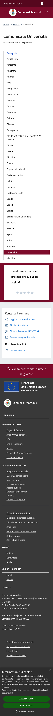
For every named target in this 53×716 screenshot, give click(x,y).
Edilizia (10, 118)
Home (6, 24)
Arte (9, 82)
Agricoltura (12, 59)
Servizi (10, 210)
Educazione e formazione (18, 513)
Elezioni (10, 124)
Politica (10, 181)
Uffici (9, 439)
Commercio (12, 94)
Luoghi (10, 575)
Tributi (10, 240)
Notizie (10, 553)
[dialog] (26, 692)
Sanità (10, 198)
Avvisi (9, 562)
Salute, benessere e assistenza (21, 531)
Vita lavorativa (13, 480)
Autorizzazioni (13, 536)
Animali (10, 76)
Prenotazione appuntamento (20, 642)
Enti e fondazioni (15, 444)
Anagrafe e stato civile (17, 471)
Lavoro (10, 151)
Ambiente (11, 64)
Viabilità (11, 258)
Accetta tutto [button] (26, 699)
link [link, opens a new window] (11, 693)
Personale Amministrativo (19, 453)
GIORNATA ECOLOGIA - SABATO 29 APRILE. (24, 137)
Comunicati (12, 557)
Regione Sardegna (13, 3)
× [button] (50, 670)
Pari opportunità (15, 175)
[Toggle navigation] (5, 12)
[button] (26, 711)
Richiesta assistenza (16, 655)
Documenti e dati (15, 457)
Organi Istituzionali (16, 169)
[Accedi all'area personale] (42, 3)
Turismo (11, 246)
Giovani (10, 145)
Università (12, 252)
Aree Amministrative (17, 434)
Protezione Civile (15, 193)
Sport (9, 234)
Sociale (10, 228)
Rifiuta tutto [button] (26, 705)
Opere (10, 163)
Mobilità (11, 157)
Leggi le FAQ (12, 651)
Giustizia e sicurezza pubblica (20, 517)
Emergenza (12, 130)
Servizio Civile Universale (19, 216)
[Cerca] (47, 12)
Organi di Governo (15, 430)
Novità (16, 24)
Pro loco (11, 187)
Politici (10, 448)
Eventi (10, 579)
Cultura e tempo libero (17, 475)
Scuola (10, 204)
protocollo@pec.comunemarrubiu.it (24, 615)
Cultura (10, 106)
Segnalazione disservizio (18, 646)
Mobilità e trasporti (16, 499)
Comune (11, 100)
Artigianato (12, 88)
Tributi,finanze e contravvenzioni (22, 522)
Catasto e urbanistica (17, 491)
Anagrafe (11, 70)
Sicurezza (11, 222)
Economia (11, 112)
